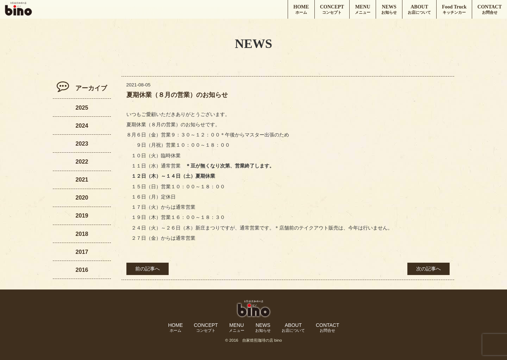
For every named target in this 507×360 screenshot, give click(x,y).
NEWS (389, 9)
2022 (81, 161)
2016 (81, 270)
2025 (81, 107)
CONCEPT (332, 9)
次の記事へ (428, 268)
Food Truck (454, 9)
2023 (81, 143)
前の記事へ (147, 268)
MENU (362, 9)
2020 (81, 197)
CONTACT (489, 9)
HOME (301, 9)
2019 (81, 215)
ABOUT (419, 9)
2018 (81, 234)
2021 (81, 179)
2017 (81, 252)
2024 (81, 125)
